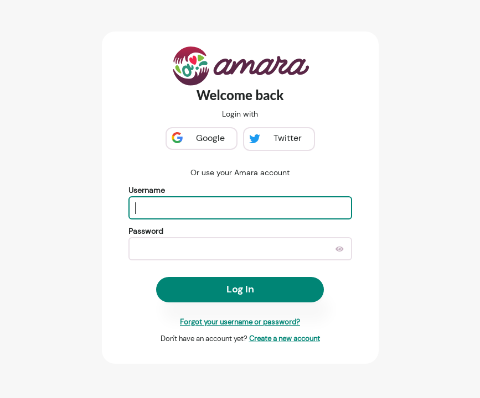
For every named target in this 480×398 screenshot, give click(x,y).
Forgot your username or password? (240, 322)
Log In (240, 289)
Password (145, 231)
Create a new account (284, 338)
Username (146, 190)
